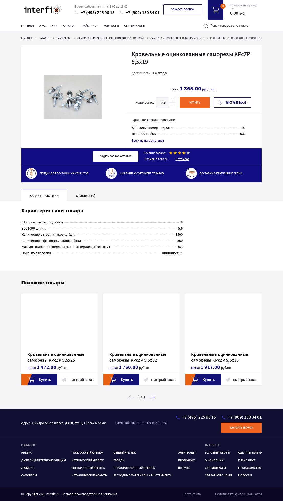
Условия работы (217, 452)
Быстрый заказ (232, 102)
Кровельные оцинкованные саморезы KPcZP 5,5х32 (128, 357)
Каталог (69, 25)
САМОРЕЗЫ (29, 475)
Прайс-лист (89, 25)
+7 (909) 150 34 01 (139, 12)
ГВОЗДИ (118, 460)
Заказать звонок (182, 9)
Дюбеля (27, 468)
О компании (48, 25)
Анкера (26, 452)
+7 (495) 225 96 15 (94, 12)
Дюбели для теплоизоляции (43, 460)
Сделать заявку (250, 452)
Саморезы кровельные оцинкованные (176, 38)
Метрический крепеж (87, 460)
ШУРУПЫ (184, 468)
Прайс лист (247, 460)
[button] (152, 397)
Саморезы (63, 38)
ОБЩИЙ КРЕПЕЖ (124, 452)
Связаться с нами (218, 475)
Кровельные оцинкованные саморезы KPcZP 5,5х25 (46, 357)
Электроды (186, 452)
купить (194, 102)
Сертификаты (134, 25)
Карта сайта (192, 494)
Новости (245, 475)
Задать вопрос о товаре (115, 156)
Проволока (186, 460)
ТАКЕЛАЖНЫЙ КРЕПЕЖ (87, 452)
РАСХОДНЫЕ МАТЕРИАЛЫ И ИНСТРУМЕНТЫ (142, 475)
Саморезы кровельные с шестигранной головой (110, 38)
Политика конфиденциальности (238, 494)
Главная (27, 25)
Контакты (111, 25)
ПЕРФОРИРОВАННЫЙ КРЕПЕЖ (134, 468)
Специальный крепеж (88, 468)
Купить (30, 380)
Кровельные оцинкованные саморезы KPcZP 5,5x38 (210, 357)
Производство (249, 468)
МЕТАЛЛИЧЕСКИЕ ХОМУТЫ (89, 475)
